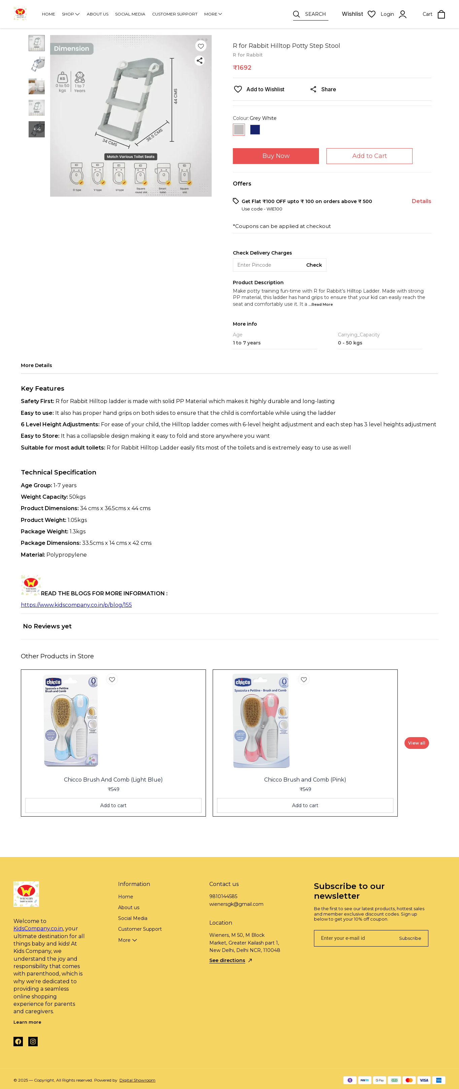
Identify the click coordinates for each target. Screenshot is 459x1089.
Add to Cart (369, 156)
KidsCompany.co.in (38, 928)
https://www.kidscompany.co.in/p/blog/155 (76, 605)
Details (421, 201)
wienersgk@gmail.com (236, 904)
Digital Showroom (137, 1080)
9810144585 (223, 896)
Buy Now (276, 156)
